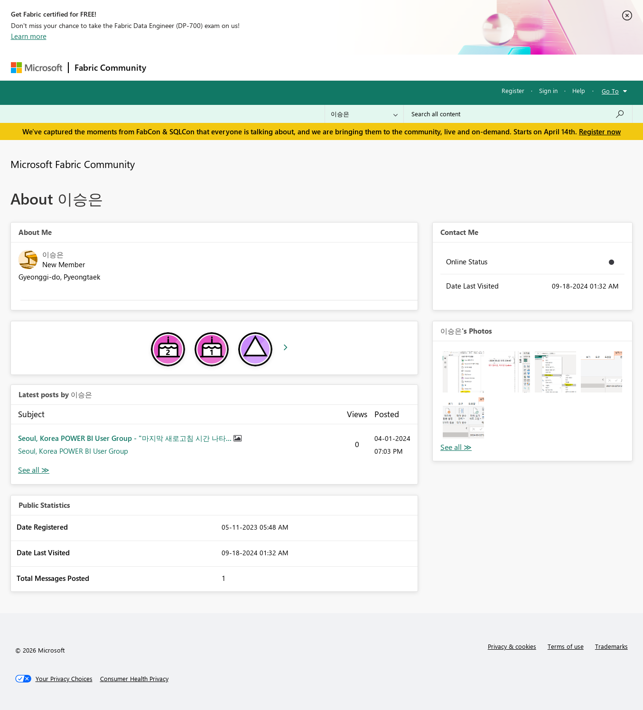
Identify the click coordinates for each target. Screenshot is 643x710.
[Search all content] (518, 114)
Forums (168, 67)
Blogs (333, 67)
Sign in (548, 90)
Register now (600, 131)
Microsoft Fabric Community (72, 163)
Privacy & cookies (512, 646)
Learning (370, 67)
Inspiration (209, 67)
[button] (463, 371)
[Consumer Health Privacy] (134, 678)
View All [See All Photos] (456, 447)
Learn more (29, 36)
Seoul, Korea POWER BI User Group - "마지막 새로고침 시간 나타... (125, 438)
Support (410, 67)
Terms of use (566, 646)
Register (513, 90)
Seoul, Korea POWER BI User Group (73, 451)
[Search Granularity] (364, 114)
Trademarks (611, 646)
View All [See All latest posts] (33, 470)
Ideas (248, 67)
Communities (290, 67)
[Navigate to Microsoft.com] (36, 67)
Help (578, 90)
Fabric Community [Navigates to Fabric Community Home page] (110, 67)
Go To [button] (610, 91)
